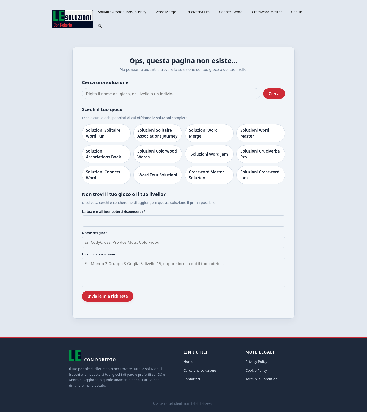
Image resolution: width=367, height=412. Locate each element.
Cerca (274, 93)
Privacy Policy (256, 361)
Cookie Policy (256, 370)
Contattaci (192, 379)
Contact (297, 11)
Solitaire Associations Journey (122, 11)
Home (188, 361)
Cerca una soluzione (200, 370)
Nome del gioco (95, 233)
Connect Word (230, 11)
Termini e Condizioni (262, 379)
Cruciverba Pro (197, 11)
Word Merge (166, 11)
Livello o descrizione (98, 254)
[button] (99, 26)
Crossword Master (267, 11)
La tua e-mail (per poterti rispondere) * (113, 211)
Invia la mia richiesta (108, 296)
